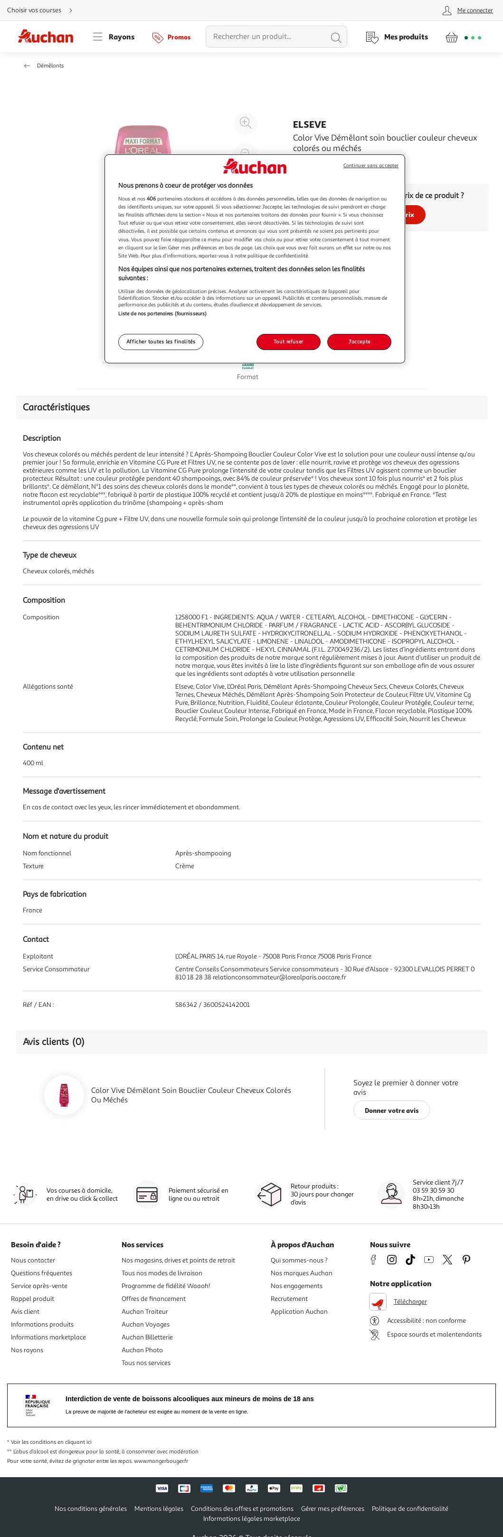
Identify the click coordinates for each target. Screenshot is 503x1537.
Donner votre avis (392, 1110)
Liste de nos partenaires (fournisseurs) (162, 313)
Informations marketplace (48, 1337)
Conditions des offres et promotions (242, 1509)
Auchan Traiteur (145, 1312)
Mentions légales (158, 1509)
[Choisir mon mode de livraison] (43, 10)
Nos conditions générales (91, 1509)
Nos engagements (297, 1286)
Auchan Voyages (146, 1324)
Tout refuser (289, 341)
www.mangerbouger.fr (161, 1461)
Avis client (25, 1312)
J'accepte (359, 341)
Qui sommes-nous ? (299, 1260)
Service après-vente (39, 1286)
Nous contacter (33, 1260)
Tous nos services (146, 1363)
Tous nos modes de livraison (162, 1273)
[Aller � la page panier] (463, 36)
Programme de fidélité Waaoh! (166, 1286)
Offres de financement (154, 1299)
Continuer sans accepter (371, 165)
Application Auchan (299, 1312)
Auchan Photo (142, 1350)
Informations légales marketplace (251, 1519)
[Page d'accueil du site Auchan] (49, 36)
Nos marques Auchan (301, 1273)
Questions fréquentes (41, 1273)
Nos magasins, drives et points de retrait (178, 1260)
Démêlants (50, 65)
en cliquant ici (74, 1442)
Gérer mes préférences (332, 1509)
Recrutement (289, 1299)
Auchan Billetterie (147, 1337)
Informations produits (42, 1324)
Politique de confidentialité (410, 1509)
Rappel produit (32, 1299)
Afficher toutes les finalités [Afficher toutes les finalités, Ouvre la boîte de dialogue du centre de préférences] (161, 341)
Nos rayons (27, 1350)
